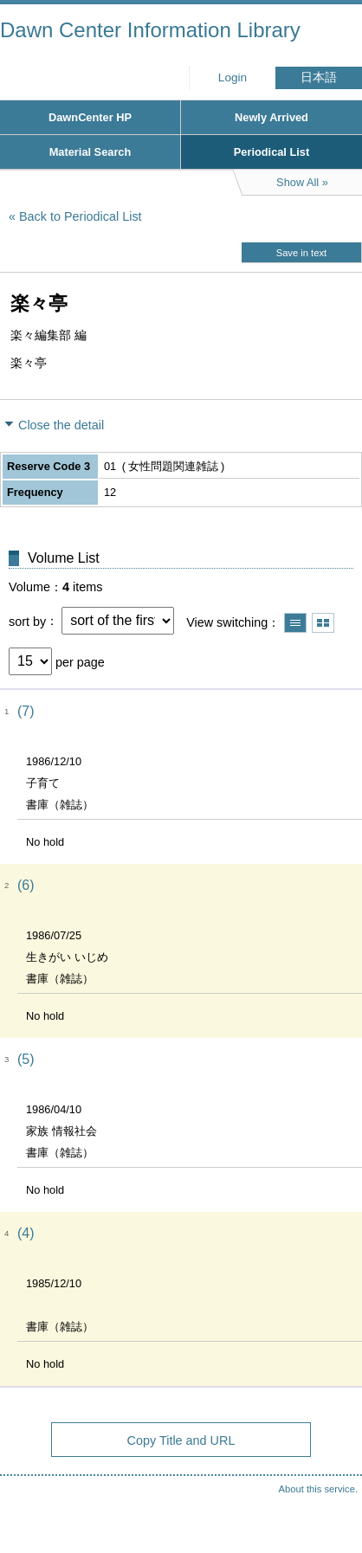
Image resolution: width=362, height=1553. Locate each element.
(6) (26, 885)
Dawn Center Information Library (150, 30)
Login (232, 77)
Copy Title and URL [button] (181, 1440)
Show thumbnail (323, 623)
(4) (26, 1233)
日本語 (319, 77)
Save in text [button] (301, 253)
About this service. (318, 1489)
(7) (26, 711)
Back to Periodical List (80, 216)
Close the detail (61, 425)
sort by (27, 621)
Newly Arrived (271, 117)
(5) (26, 1059)
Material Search (90, 151)
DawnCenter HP (90, 117)
